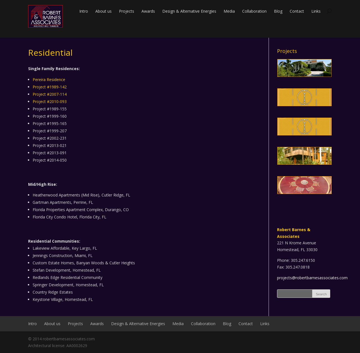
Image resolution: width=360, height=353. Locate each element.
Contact (297, 11)
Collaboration (254, 11)
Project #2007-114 (50, 94)
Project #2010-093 (50, 101)
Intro (83, 11)
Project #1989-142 (50, 87)
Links (316, 11)
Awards (148, 11)
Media (229, 11)
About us (103, 11)
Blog (278, 11)
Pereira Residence (49, 79)
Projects (126, 11)
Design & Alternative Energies (189, 11)
